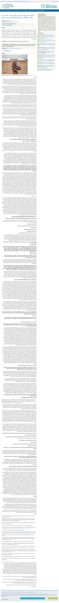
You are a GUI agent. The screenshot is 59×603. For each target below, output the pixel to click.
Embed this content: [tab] (6, 50)
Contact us (26, 1)
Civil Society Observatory (24, 10)
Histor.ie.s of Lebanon (32, 10)
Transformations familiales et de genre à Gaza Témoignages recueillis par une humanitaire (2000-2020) (46, 66)
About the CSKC (3, 1)
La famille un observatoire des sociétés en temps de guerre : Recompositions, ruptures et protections (46, 48)
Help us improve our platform (52, 598)
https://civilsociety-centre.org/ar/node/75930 (13, 48)
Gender (13, 10)
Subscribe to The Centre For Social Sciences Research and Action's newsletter (33, 598)
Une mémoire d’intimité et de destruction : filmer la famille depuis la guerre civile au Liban (46, 40)
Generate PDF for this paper (7, 25)
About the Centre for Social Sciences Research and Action (15, 1)
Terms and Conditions (4, 599)
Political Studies (17, 10)
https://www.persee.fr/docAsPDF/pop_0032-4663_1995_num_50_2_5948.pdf (19, 528)
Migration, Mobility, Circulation (40, 10)
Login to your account (55, 1)
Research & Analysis (3, 10)
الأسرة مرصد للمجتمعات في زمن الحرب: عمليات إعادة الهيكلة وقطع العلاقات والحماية (46, 52)
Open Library (9, 10)
